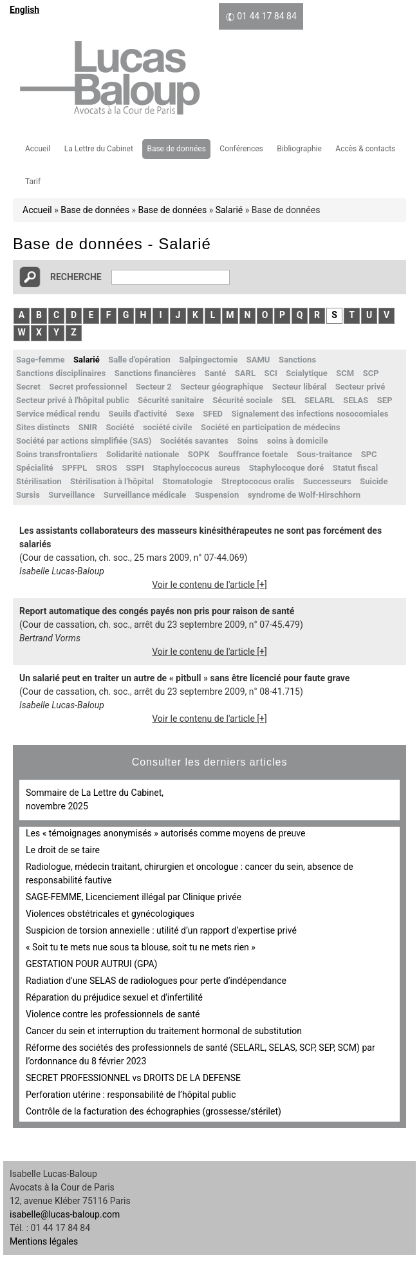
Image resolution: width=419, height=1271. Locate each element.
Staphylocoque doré (286, 468)
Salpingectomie (208, 359)
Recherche (76, 277)
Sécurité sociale (242, 400)
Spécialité (34, 468)
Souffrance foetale (253, 454)
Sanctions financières (155, 373)
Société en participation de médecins (270, 427)
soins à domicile (297, 441)
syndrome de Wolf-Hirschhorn (304, 495)
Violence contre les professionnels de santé (113, 1014)
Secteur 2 (154, 386)
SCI (270, 373)
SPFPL (74, 468)
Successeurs (327, 481)
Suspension (217, 495)
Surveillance (71, 495)
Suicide (373, 481)
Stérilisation (39, 481)
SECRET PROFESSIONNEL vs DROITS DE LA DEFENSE (133, 1078)
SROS (106, 468)
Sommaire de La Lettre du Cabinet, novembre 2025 (94, 799)
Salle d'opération (139, 359)
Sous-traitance (324, 454)
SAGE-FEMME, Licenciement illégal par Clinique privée (133, 897)
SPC (369, 454)
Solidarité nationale (142, 454)
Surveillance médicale (145, 495)
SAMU (258, 359)
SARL (245, 373)
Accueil (37, 148)
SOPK (199, 454)
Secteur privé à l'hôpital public (72, 400)
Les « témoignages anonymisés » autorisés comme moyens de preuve (165, 833)
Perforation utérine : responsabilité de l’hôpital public (131, 1094)
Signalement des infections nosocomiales (310, 414)
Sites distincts (43, 427)
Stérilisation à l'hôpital (112, 481)
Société (120, 427)
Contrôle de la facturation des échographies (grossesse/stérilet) (153, 1111)
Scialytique (307, 373)
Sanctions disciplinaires (61, 373)
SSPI (135, 468)
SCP (371, 373)
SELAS (355, 400)
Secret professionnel (88, 386)
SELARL (319, 400)
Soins (247, 441)
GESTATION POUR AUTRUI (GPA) (91, 964)
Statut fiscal (355, 468)
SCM (345, 373)
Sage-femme (40, 359)
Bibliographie (299, 148)
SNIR (88, 427)
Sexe (185, 414)
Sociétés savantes (194, 441)
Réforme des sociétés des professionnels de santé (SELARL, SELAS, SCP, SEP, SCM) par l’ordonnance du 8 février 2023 (200, 1054)
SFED (213, 414)
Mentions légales (44, 1241)
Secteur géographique (221, 386)
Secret (28, 386)
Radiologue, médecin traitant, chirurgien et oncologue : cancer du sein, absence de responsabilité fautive (189, 873)
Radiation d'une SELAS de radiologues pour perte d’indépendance (156, 980)
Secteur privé (360, 386)
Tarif (33, 181)
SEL (288, 400)
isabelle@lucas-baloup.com (65, 1214)
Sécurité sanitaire (171, 400)
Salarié (229, 210)
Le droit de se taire (63, 850)
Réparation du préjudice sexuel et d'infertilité (114, 997)
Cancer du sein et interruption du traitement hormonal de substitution (164, 1031)
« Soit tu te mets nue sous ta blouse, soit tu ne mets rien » (141, 947)
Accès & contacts (365, 148)
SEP (385, 400)
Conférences (241, 148)
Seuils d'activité (137, 414)
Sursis (28, 495)
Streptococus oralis (257, 481)
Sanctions (297, 359)
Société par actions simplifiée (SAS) (83, 441)
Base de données (176, 148)
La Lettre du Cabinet (98, 148)
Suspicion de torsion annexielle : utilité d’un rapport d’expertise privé (161, 930)
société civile (167, 427)
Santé (216, 373)
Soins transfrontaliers (56, 454)
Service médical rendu (58, 414)
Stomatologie (187, 481)
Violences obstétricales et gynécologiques (110, 914)
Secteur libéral (299, 386)
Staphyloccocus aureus (196, 468)
